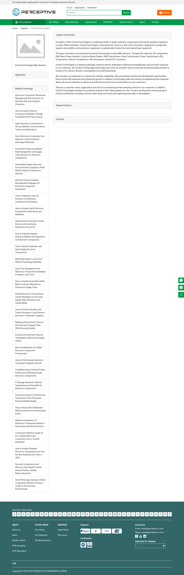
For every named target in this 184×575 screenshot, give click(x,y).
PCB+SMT (108, 22)
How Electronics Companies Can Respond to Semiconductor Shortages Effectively (29, 139)
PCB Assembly (18, 546)
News (14, 535)
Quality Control (126, 22)
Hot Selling (54, 22)
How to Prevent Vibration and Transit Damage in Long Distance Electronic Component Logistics (30, 312)
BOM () (164, 12)
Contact (155, 22)
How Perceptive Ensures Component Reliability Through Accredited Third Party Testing (29, 114)
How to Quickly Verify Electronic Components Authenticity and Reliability (29, 211)
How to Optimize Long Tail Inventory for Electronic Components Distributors (27, 199)
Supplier (24, 28)
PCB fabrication (19, 551)
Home (15, 28)
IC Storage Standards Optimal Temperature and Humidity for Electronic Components (28, 385)
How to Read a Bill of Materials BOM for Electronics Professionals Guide (30, 411)
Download (91, 7)
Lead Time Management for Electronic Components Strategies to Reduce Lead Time (30, 271)
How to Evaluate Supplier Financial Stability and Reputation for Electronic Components (30, 237)
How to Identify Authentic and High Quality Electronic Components (28, 249)
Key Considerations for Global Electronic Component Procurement (28, 350)
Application (80, 7)
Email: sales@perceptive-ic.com (149, 528)
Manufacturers (71, 22)
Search (126, 12)
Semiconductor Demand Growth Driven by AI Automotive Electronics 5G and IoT (29, 224)
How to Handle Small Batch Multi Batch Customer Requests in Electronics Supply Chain (30, 284)
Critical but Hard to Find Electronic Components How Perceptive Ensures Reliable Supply (30, 398)
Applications (91, 22)
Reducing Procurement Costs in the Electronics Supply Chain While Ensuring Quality (29, 325)
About (142, 22)
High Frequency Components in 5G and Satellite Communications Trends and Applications (30, 126)
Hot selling (39, 530)
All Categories (25, 22)
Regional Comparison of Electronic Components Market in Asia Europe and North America (30, 423)
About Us (16, 530)
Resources (62, 535)
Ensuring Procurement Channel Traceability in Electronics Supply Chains (30, 338)
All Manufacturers (43, 540)
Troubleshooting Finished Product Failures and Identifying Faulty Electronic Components (30, 373)
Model (69, 7)
